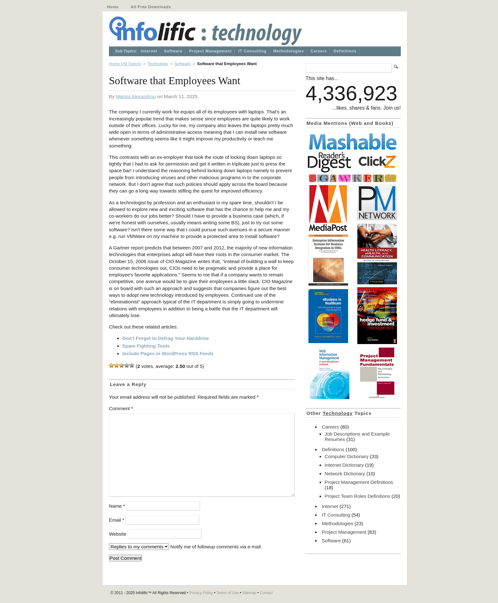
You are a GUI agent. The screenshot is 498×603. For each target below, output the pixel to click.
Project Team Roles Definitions (357, 496)
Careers (319, 51)
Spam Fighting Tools (146, 346)
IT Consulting (253, 51)
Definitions (344, 51)
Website (117, 534)
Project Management (210, 51)
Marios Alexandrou (136, 96)
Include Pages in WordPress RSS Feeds (168, 353)
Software (173, 51)
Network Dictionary (345, 473)
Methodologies (288, 51)
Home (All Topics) (125, 63)
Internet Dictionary (344, 465)
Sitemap (249, 593)
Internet (149, 51)
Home (113, 7)
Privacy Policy (201, 593)
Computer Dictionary (346, 456)
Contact (266, 593)
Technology (157, 63)
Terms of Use (227, 593)
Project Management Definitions (359, 482)
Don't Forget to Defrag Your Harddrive (165, 338)
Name (117, 506)
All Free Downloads (151, 7)
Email (116, 520)
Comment (121, 408)
